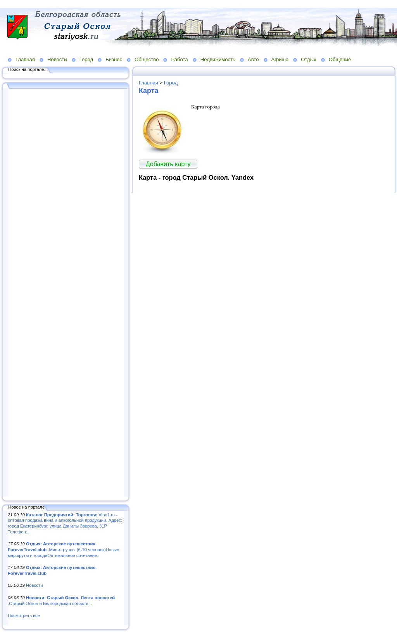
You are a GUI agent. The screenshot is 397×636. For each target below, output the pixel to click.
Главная (25, 59)
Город (86, 59)
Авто (253, 59)
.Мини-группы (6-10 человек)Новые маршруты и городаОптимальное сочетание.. (63, 549)
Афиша (280, 59)
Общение (340, 59)
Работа (179, 59)
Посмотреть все (24, 615)
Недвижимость (217, 59)
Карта (148, 91)
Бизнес (113, 59)
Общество (147, 59)
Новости (57, 59)
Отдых (308, 59)
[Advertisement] (66, 293)
